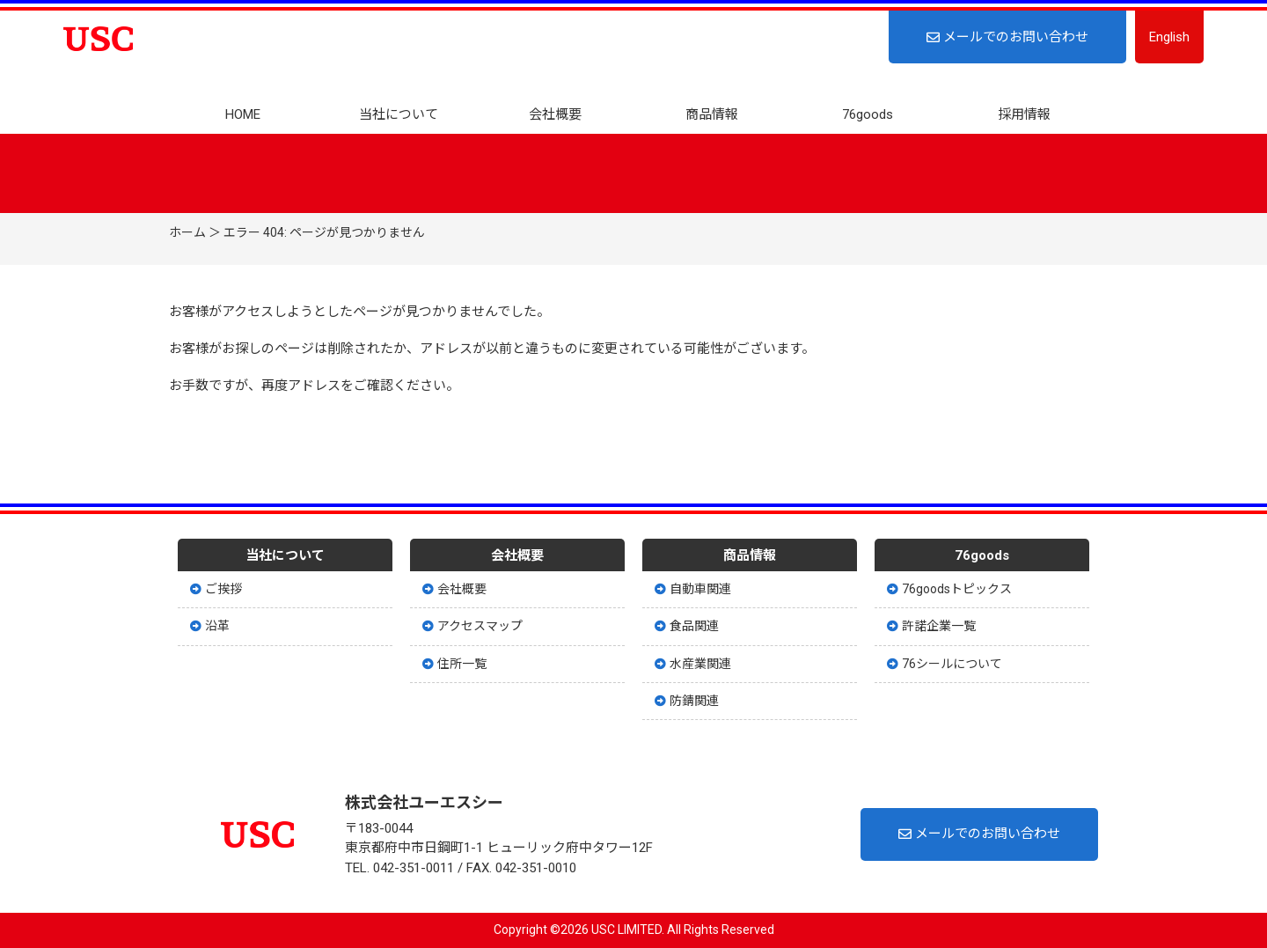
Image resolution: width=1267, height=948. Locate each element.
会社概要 (555, 114)
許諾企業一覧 (931, 626)
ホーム (187, 232)
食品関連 (687, 626)
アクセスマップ (472, 626)
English (1169, 37)
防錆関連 (687, 701)
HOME (242, 114)
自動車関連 (693, 589)
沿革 (210, 626)
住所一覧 (454, 664)
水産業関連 (693, 664)
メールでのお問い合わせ (1007, 37)
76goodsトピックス (949, 589)
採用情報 (1024, 114)
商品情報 (711, 114)
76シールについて (944, 664)
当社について (398, 114)
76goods (867, 114)
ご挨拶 (216, 589)
